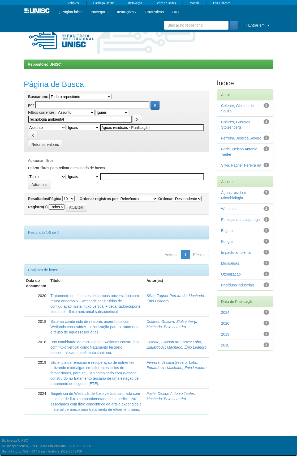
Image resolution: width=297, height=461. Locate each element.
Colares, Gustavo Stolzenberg (171, 321)
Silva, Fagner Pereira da (167, 296)
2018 (225, 345)
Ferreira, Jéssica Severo (167, 362)
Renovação (135, 3)
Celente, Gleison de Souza (169, 342)
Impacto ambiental (236, 252)
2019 (225, 334)
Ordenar (165, 199)
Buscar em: (38, 97)
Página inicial (71, 12)
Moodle (194, 3)
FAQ (175, 12)
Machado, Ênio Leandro (166, 327)
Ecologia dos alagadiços (241, 220)
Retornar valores (45, 144)
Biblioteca (73, 3)
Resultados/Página (44, 199)
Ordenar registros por (99, 199)
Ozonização (231, 274)
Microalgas (230, 263)
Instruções (127, 12)
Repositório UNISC (44, 64)
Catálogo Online (103, 3)
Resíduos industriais (238, 285)
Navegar (100, 12)
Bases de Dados (166, 3)
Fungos (227, 241)
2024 (225, 312)
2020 (225, 323)
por (31, 105)
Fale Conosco (222, 3)
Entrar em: (257, 25)
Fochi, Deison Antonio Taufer (170, 393)
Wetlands (228, 209)
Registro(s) (38, 207)
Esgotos (228, 231)
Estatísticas (154, 12)
